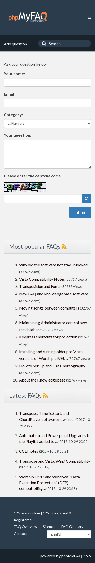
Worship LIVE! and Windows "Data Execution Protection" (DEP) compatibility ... (49, 482)
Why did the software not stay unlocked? (54, 264)
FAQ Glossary (72, 526)
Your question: (17, 135)
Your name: (14, 73)
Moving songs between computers (49, 307)
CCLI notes (28, 451)
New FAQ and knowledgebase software (53, 293)
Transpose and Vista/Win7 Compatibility (54, 461)
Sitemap (49, 526)
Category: (13, 114)
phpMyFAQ (71, 555)
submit (80, 212)
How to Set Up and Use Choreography (52, 365)
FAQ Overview (25, 526)
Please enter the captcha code (32, 175)
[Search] (43, 43)
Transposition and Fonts (40, 286)
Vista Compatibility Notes (42, 279)
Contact (20, 533)
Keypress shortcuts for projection (48, 336)
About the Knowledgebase (42, 379)
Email (9, 94)
